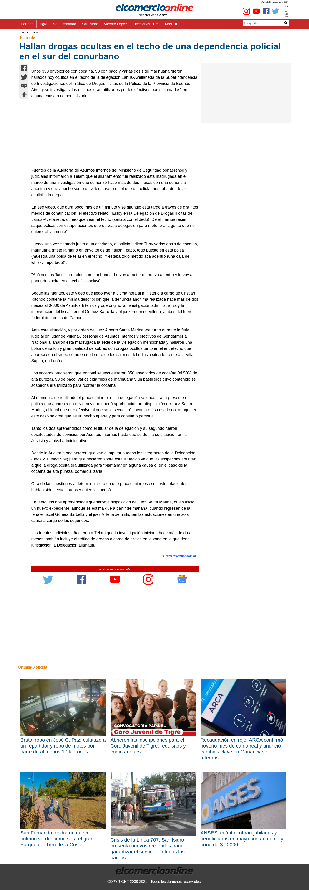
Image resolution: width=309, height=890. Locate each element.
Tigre (43, 24)
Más (171, 24)
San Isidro (90, 24)
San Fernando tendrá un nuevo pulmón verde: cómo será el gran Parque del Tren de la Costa (57, 838)
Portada (27, 24)
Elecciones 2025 (146, 24)
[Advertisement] (112, 133)
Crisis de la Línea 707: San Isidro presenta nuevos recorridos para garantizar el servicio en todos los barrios (148, 848)
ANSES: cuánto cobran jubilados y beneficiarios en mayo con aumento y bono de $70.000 (242, 838)
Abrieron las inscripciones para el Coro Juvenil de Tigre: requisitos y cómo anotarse (148, 746)
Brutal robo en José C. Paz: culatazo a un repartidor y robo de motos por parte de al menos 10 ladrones (63, 746)
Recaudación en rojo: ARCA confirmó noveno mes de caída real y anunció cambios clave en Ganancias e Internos (242, 748)
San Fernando (64, 24)
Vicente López (115, 24)
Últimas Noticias (32, 667)
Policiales (28, 37)
